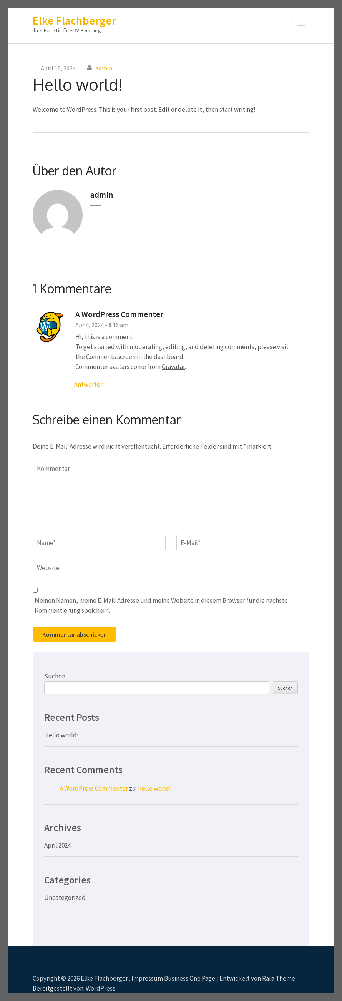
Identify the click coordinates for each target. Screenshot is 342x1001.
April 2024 (57, 845)
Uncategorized (65, 897)
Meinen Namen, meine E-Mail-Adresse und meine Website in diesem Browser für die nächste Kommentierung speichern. (161, 605)
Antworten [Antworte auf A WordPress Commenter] (89, 384)
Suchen (54, 676)
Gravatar (173, 366)
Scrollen (283, 977)
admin (104, 68)
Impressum (147, 978)
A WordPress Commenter (119, 314)
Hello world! (61, 735)
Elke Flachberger (74, 20)
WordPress (100, 988)
